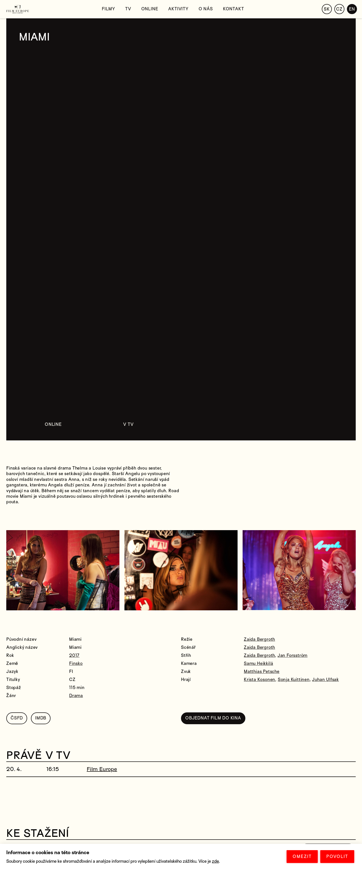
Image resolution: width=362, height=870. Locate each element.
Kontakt (233, 9)
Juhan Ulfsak (325, 679)
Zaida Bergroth (259, 639)
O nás (206, 9)
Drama (76, 695)
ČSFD (17, 718)
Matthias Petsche (262, 671)
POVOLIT (337, 856)
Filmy (108, 9)
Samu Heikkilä (258, 663)
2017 (74, 655)
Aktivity (178, 9)
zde (215, 861)
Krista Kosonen (259, 679)
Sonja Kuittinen (294, 679)
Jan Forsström (292, 655)
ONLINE (53, 424)
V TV (128, 424)
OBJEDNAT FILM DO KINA (213, 718)
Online (149, 9)
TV (128, 9)
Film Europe (102, 769)
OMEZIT (302, 856)
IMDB (40, 718)
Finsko (76, 663)
